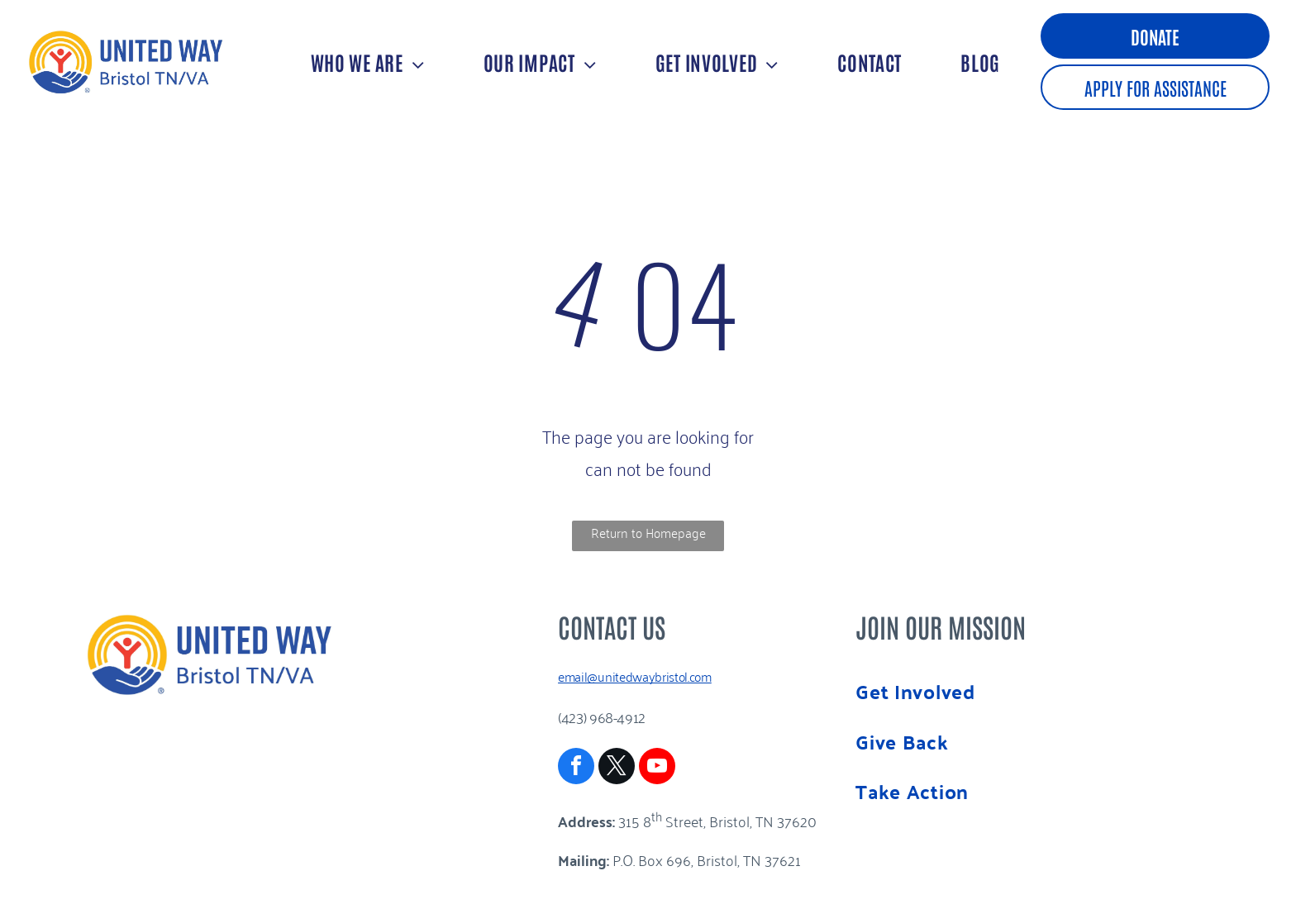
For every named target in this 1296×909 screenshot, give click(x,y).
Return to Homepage (648, 532)
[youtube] (657, 768)
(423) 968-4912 (602, 716)
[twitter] (616, 768)
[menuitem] (365, 61)
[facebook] (576, 768)
